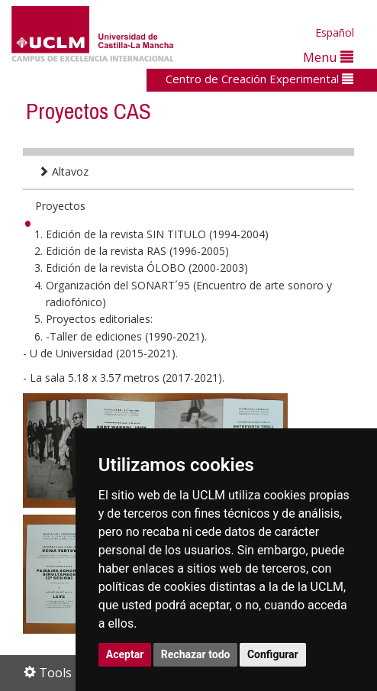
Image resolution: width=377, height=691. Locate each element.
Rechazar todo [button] (195, 654)
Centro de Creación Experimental (259, 78)
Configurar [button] (272, 654)
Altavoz (63, 171)
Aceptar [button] (125, 654)
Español (334, 32)
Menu (328, 57)
